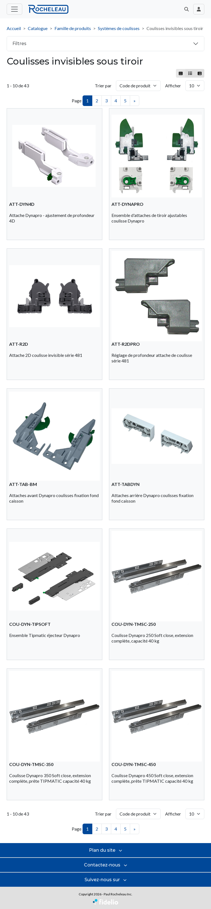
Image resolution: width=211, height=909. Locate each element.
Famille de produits (72, 28)
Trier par (103, 85)
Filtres (19, 43)
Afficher (173, 85)
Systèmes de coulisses (119, 28)
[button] (186, 9)
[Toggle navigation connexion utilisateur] (198, 9)
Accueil (14, 28)
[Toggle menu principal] (14, 9)
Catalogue (38, 28)
